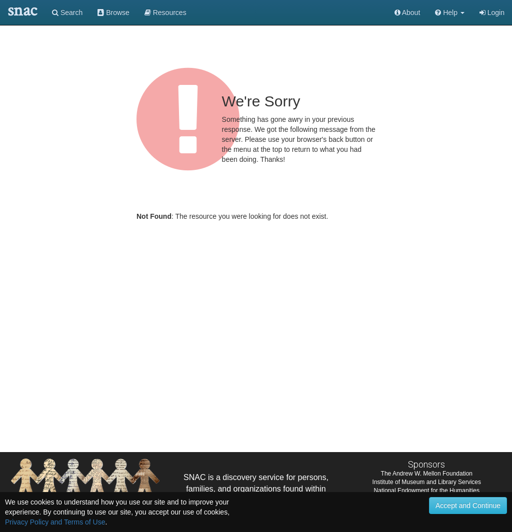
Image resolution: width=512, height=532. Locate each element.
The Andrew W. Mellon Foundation (426, 473)
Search (67, 12)
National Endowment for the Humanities (427, 490)
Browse (114, 12)
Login (492, 12)
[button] (450, 12)
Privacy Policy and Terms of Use (55, 522)
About (407, 12)
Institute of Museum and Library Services (426, 482)
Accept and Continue (468, 506)
